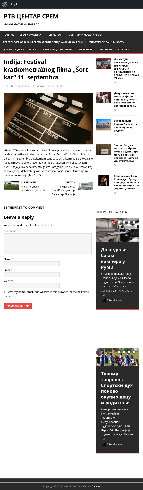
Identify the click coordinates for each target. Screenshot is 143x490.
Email (7, 270)
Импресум (105, 49)
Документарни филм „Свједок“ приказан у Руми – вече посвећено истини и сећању (125, 100)
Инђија (40, 86)
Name (8, 259)
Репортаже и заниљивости (106, 42)
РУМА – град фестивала (58, 49)
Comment (10, 231)
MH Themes (94, 486)
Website (8, 281)
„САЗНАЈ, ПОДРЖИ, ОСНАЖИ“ (20, 49)
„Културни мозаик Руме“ (85, 34)
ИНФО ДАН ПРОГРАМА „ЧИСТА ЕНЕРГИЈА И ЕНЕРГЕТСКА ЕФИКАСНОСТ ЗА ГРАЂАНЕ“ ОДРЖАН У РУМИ (126, 69)
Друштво (55, 34)
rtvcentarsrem (22, 86)
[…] (103, 294)
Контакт (123, 49)
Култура (50, 86)
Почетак (8, 34)
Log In (14, 4)
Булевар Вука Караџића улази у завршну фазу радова (125, 125)
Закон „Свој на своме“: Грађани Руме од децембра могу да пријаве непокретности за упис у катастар (126, 153)
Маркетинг (86, 49)
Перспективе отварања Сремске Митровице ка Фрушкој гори (43, 42)
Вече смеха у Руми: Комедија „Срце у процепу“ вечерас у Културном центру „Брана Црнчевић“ (126, 182)
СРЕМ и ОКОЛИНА (30, 34)
